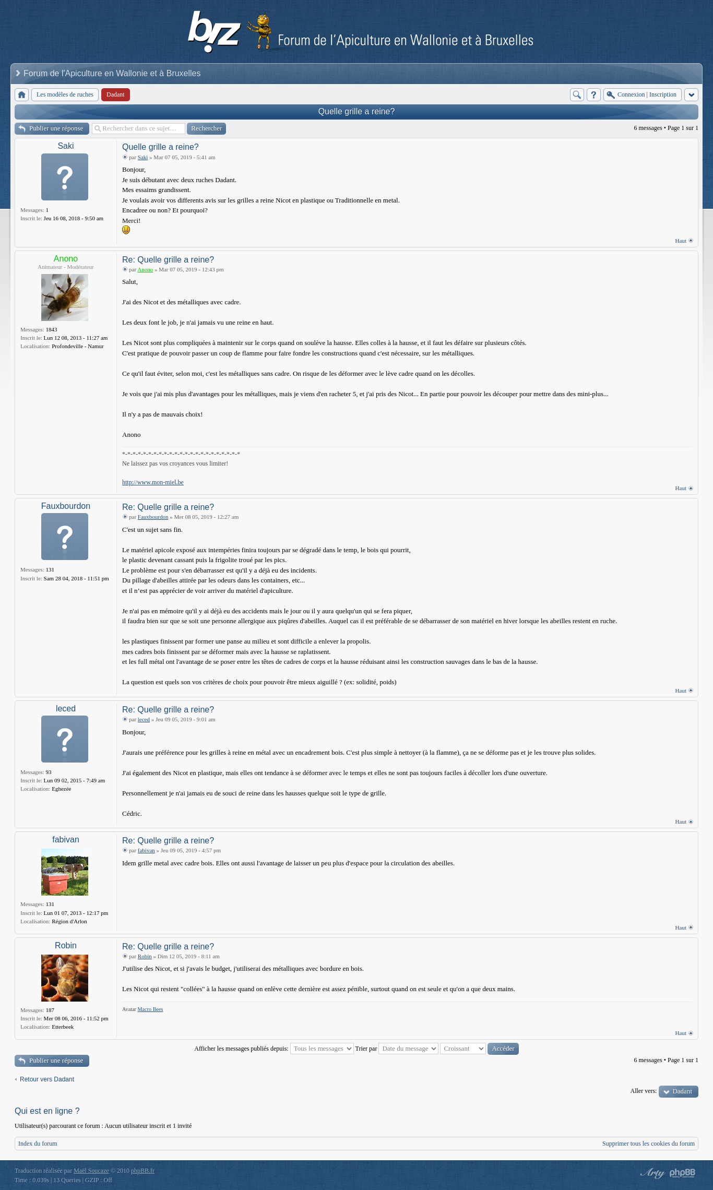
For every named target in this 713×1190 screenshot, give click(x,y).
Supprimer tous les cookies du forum (648, 1143)
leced (66, 708)
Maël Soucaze (91, 1170)
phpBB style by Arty (651, 1173)
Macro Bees (150, 1009)
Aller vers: (643, 1090)
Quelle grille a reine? (356, 111)
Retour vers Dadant (47, 1079)
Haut (680, 240)
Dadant (682, 1091)
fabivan (65, 839)
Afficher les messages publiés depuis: (273, 1048)
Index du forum (37, 1143)
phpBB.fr (143, 1170)
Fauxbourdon (65, 506)
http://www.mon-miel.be (153, 482)
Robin (66, 945)
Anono (66, 258)
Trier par (397, 1048)
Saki (65, 145)
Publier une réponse (56, 128)
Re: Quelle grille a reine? (168, 259)
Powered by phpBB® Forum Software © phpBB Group (682, 1173)
